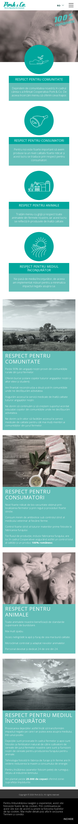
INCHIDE (69, 819)
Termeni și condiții (13, 814)
